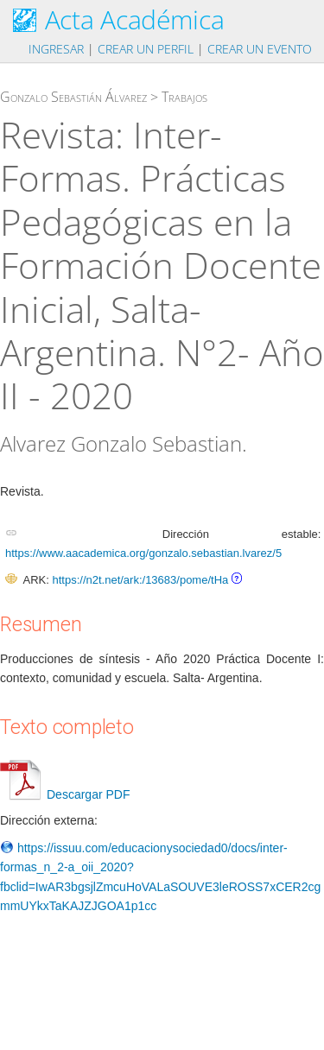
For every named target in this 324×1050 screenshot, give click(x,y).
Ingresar (56, 49)
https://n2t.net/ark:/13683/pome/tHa (140, 579)
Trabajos (184, 96)
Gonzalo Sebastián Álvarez (73, 96)
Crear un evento (259, 49)
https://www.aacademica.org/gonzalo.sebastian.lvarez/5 (143, 553)
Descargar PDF (65, 794)
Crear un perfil (146, 49)
